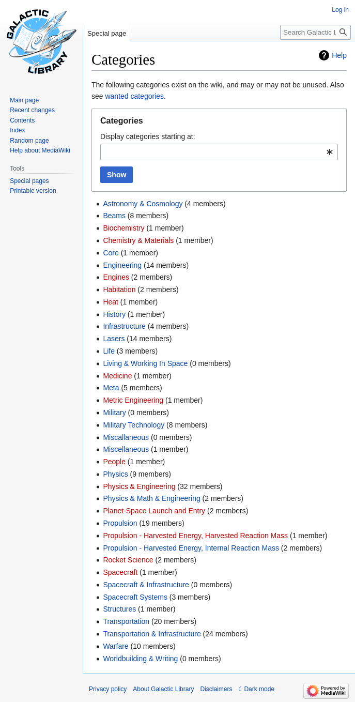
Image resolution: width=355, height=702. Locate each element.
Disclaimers (216, 689)
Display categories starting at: (147, 136)
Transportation (126, 621)
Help (339, 55)
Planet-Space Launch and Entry (154, 511)
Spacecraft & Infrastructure (146, 585)
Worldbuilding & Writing (140, 658)
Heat (110, 302)
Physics (115, 474)
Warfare (115, 646)
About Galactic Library (163, 689)
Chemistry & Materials (138, 240)
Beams (114, 215)
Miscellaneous (126, 449)
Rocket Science (128, 560)
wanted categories (134, 96)
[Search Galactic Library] (315, 32)
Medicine (117, 376)
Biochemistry (123, 228)
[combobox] (219, 152)
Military (114, 412)
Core (110, 253)
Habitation (119, 289)
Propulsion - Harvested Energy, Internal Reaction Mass (191, 548)
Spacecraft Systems (135, 597)
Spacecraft (120, 572)
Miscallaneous (126, 437)
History (114, 314)
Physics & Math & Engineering (151, 498)
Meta (111, 388)
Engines (116, 277)
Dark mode (259, 689)
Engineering (122, 265)
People (114, 461)
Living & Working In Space (145, 363)
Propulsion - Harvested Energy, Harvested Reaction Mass (195, 535)
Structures (119, 609)
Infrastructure (124, 326)
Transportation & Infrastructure (151, 634)
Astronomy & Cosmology (142, 204)
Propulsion (120, 523)
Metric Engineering (133, 400)
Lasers (114, 338)
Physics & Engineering (139, 486)
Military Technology (133, 425)
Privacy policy (108, 689)
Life (109, 351)
